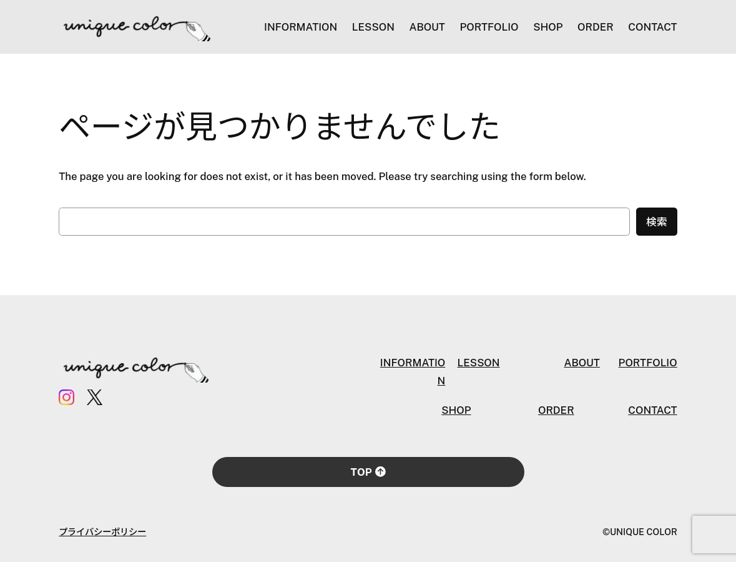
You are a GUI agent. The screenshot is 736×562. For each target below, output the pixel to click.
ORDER (556, 410)
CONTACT (652, 410)
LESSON (478, 362)
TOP (368, 472)
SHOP (456, 410)
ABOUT (581, 362)
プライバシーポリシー (102, 531)
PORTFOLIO (648, 362)
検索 (656, 222)
